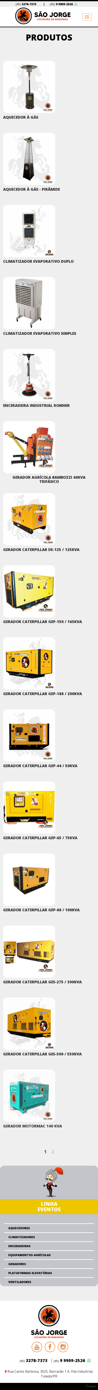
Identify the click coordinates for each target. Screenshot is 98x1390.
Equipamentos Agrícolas (29, 1255)
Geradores (17, 1264)
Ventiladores (19, 1282)
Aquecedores (19, 1228)
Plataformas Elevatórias (30, 1273)
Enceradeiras (19, 1246)
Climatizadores (21, 1237)
